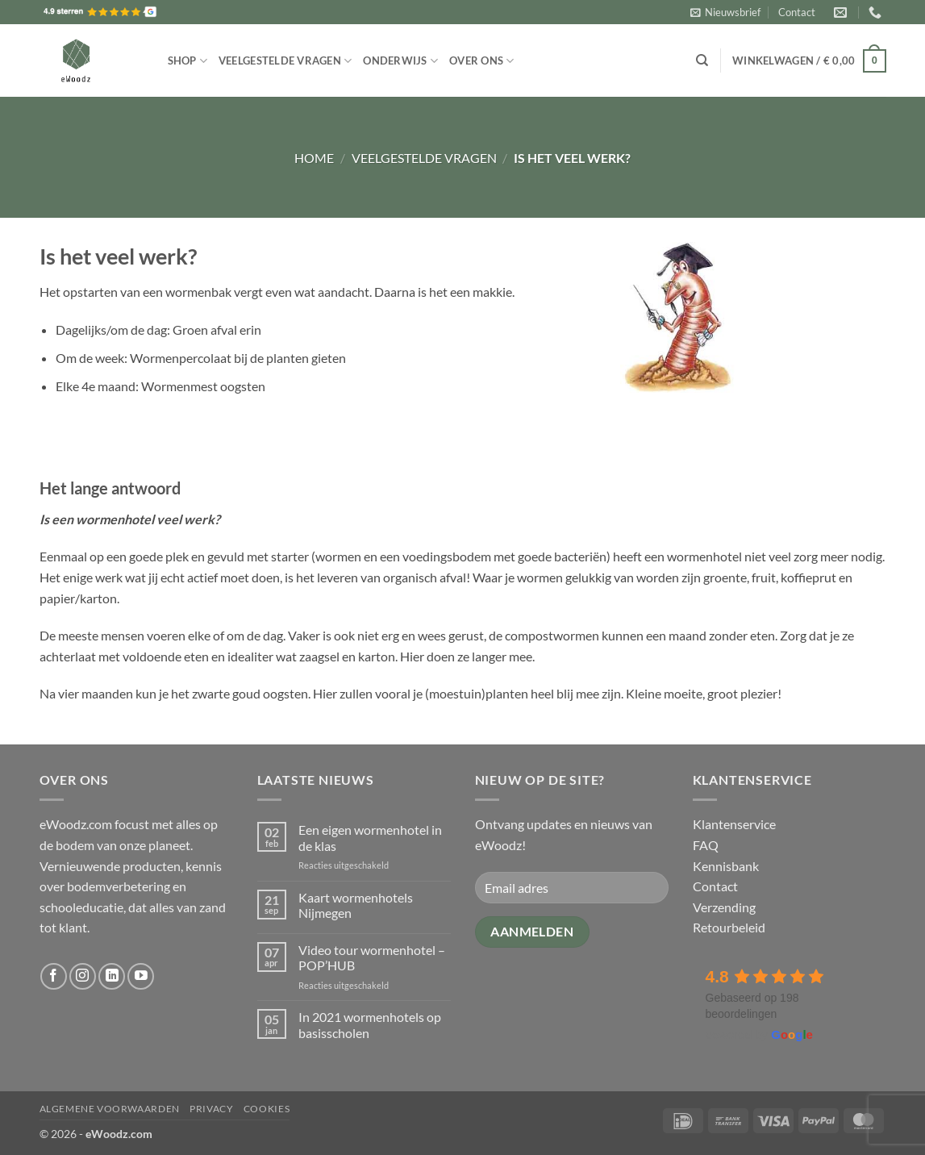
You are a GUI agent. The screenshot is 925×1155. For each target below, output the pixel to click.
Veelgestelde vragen (285, 61)
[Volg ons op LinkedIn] (111, 976)
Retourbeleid (729, 927)
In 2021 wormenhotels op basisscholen (369, 1024)
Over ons (482, 61)
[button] (725, 12)
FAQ (706, 845)
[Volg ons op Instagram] (82, 976)
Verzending (724, 907)
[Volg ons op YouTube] (140, 976)
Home (314, 157)
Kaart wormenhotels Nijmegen (355, 905)
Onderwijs (400, 61)
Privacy (211, 1109)
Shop (187, 61)
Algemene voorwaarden (110, 1109)
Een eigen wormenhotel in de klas (370, 837)
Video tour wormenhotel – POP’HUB (371, 957)
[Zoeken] (702, 60)
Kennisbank (726, 866)
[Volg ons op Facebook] (53, 976)
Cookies (267, 1109)
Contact (796, 12)
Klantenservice (734, 824)
